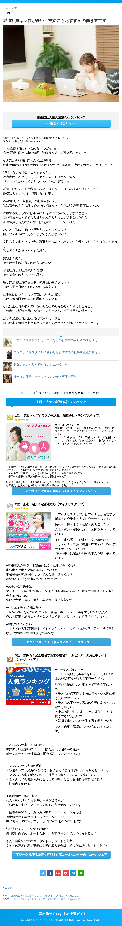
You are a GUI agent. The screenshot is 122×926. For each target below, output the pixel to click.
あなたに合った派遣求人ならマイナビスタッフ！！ (61, 642)
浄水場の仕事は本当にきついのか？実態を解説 (45, 376)
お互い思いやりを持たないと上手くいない (42, 364)
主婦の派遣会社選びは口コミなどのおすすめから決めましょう (56, 340)
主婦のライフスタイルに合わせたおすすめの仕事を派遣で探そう (57, 352)
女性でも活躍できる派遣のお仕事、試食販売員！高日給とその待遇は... (47, 899)
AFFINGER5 (95, 920)
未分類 (9, 888)
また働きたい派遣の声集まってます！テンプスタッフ (61, 491)
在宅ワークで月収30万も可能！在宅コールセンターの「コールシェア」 (61, 854)
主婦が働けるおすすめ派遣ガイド (61, 914)
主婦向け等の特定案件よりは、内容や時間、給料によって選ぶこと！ (46, 895)
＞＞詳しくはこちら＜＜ (61, 123)
